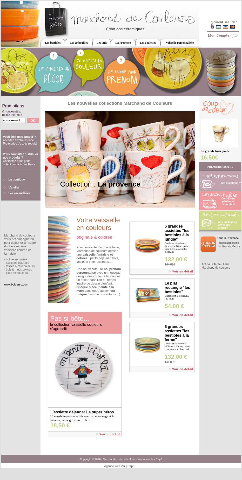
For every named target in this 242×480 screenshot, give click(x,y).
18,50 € (60, 425)
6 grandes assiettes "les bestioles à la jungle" (177, 232)
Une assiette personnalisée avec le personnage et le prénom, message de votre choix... (82, 418)
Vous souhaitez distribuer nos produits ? (20, 156)
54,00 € (174, 306)
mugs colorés (23, 269)
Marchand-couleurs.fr (115, 459)
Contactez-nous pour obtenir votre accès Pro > (19, 162)
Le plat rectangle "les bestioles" (177, 287)
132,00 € (176, 259)
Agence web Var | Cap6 (119, 466)
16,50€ (209, 157)
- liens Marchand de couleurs (216, 266)
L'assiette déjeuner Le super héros (82, 412)
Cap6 (159, 459)
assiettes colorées (17, 262)
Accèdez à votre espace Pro (20, 142)
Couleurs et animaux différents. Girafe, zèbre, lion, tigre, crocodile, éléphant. (178, 247)
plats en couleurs (17, 273)
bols (8, 269)
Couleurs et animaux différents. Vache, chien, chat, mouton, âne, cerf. (177, 346)
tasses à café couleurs (20, 266)
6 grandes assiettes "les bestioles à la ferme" (177, 333)
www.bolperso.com (16, 284)
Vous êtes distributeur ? (19, 137)
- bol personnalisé (15, 259)
